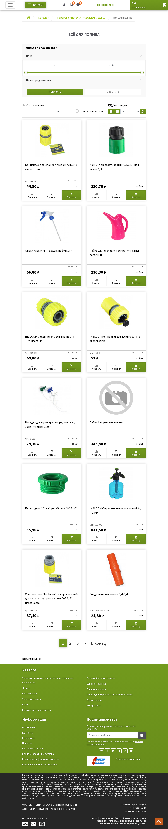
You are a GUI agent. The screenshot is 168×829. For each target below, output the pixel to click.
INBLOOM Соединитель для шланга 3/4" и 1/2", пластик (51, 339)
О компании (29, 727)
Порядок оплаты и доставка (38, 753)
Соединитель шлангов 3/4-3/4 (109, 594)
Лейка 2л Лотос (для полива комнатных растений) (115, 253)
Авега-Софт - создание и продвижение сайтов (48, 808)
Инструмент (94, 705)
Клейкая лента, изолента (36, 710)
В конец (98, 643)
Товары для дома (96, 689)
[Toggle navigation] (10, 5)
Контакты (27, 732)
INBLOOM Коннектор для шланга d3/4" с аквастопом (115, 339)
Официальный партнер (128, 759)
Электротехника (31, 699)
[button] (84, 56)
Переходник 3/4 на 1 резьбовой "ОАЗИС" (51, 508)
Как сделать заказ (32, 748)
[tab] (84, 48)
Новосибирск (105, 4)
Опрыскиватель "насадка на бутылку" (49, 250)
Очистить (113, 91)
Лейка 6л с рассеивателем (106, 422)
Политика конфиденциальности (40, 759)
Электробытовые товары (101, 678)
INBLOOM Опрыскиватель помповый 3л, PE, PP (115, 510)
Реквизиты (28, 738)
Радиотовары (94, 700)
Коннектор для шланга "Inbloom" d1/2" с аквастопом (51, 167)
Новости (27, 743)
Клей (25, 704)
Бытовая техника (96, 683)
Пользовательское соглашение (40, 764)
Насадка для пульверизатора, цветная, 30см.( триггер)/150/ (50, 424)
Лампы (26, 688)
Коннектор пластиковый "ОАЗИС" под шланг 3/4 (114, 167)
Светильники (29, 693)
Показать (55, 91)
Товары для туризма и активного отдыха (109, 694)
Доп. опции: (117, 105)
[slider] (26, 72)
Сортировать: (33, 105)
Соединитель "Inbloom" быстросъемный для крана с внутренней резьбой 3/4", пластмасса (51, 598)
